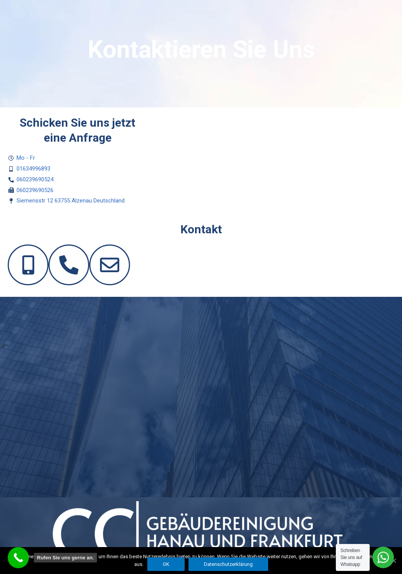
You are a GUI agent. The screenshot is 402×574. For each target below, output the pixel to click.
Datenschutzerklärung (228, 564)
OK (166, 564)
